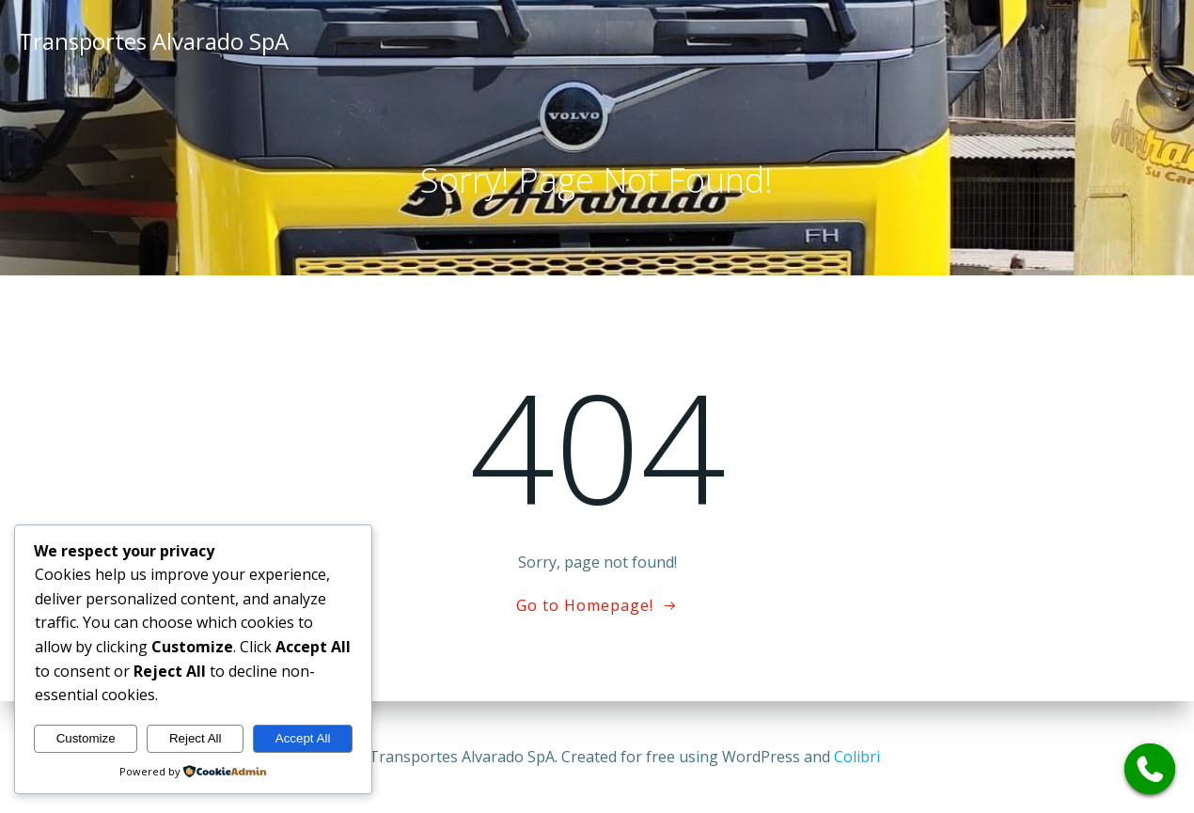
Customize (86, 738)
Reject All (195, 738)
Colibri (857, 756)
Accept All (303, 738)
